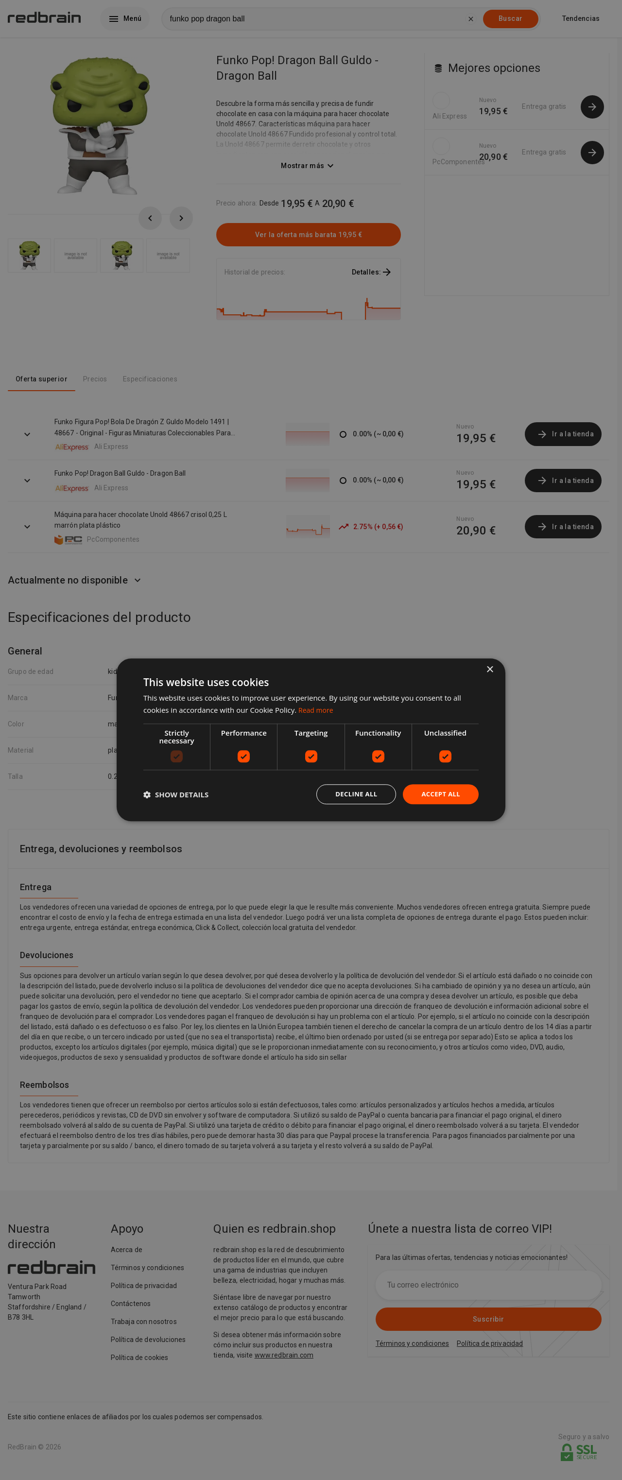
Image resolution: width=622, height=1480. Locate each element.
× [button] (489, 669)
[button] (175, 794)
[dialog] (311, 740)
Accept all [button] (439, 794)
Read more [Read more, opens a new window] (317, 709)
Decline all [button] (351, 794)
